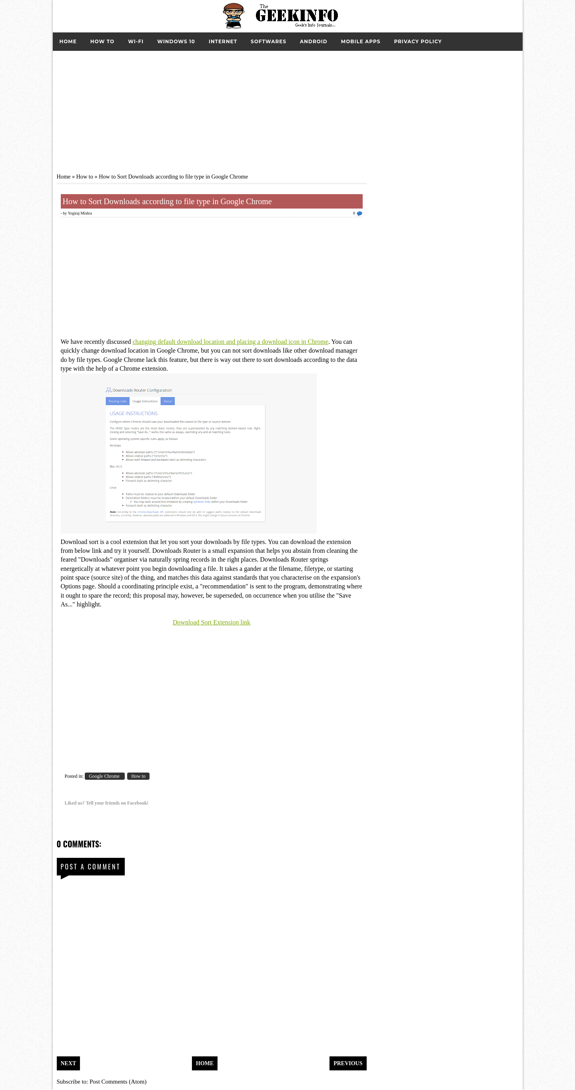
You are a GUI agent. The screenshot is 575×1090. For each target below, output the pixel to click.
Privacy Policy (418, 41)
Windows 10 (176, 41)
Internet (223, 41)
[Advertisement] (288, 107)
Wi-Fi (136, 41)
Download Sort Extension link (211, 622)
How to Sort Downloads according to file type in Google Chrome (167, 201)
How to (102, 41)
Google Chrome (105, 776)
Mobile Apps (361, 41)
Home (68, 41)
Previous (347, 1063)
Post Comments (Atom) (118, 1081)
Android (313, 41)
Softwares (268, 41)
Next (68, 1063)
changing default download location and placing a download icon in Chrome (230, 341)
